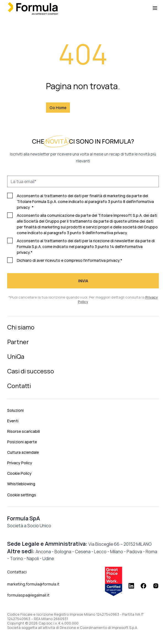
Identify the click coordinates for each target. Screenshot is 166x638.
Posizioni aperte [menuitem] (22, 441)
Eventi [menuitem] (12, 420)
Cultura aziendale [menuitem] (23, 452)
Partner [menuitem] (18, 342)
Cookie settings (21, 494)
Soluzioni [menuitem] (15, 410)
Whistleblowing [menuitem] (21, 483)
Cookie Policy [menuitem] (19, 473)
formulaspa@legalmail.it (28, 595)
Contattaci (17, 571)
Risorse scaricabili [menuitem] (23, 431)
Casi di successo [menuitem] (30, 371)
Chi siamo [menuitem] (20, 327)
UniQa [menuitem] (15, 356)
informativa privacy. (110, 232)
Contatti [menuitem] (19, 386)
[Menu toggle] (155, 8)
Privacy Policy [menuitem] (19, 462)
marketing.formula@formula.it (33, 584)
